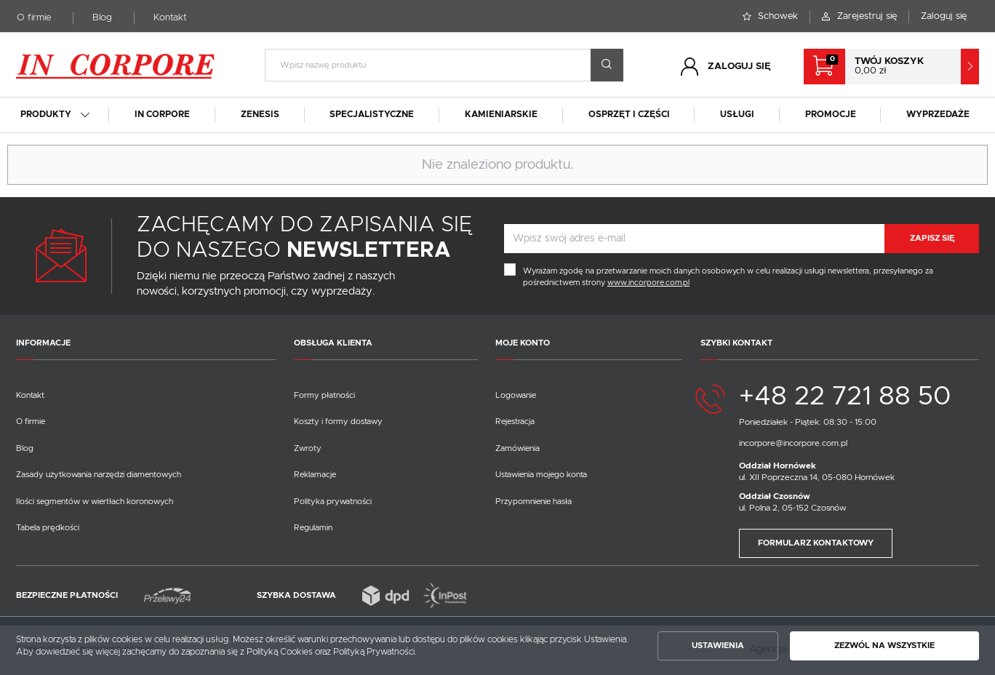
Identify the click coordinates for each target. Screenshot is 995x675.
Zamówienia (517, 448)
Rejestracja (515, 422)
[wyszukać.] (607, 65)
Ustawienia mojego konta (541, 475)
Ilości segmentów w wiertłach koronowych (94, 502)
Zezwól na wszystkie (884, 646)
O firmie (34, 18)
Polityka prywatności (333, 502)
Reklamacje (315, 475)
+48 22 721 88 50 (845, 397)
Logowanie (515, 395)
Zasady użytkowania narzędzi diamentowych (98, 475)
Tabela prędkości (47, 528)
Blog (102, 18)
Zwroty (307, 448)
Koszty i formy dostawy (338, 422)
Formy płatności (324, 395)
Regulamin (313, 528)
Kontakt (170, 18)
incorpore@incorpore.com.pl (793, 443)
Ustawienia (718, 646)
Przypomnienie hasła (533, 502)
